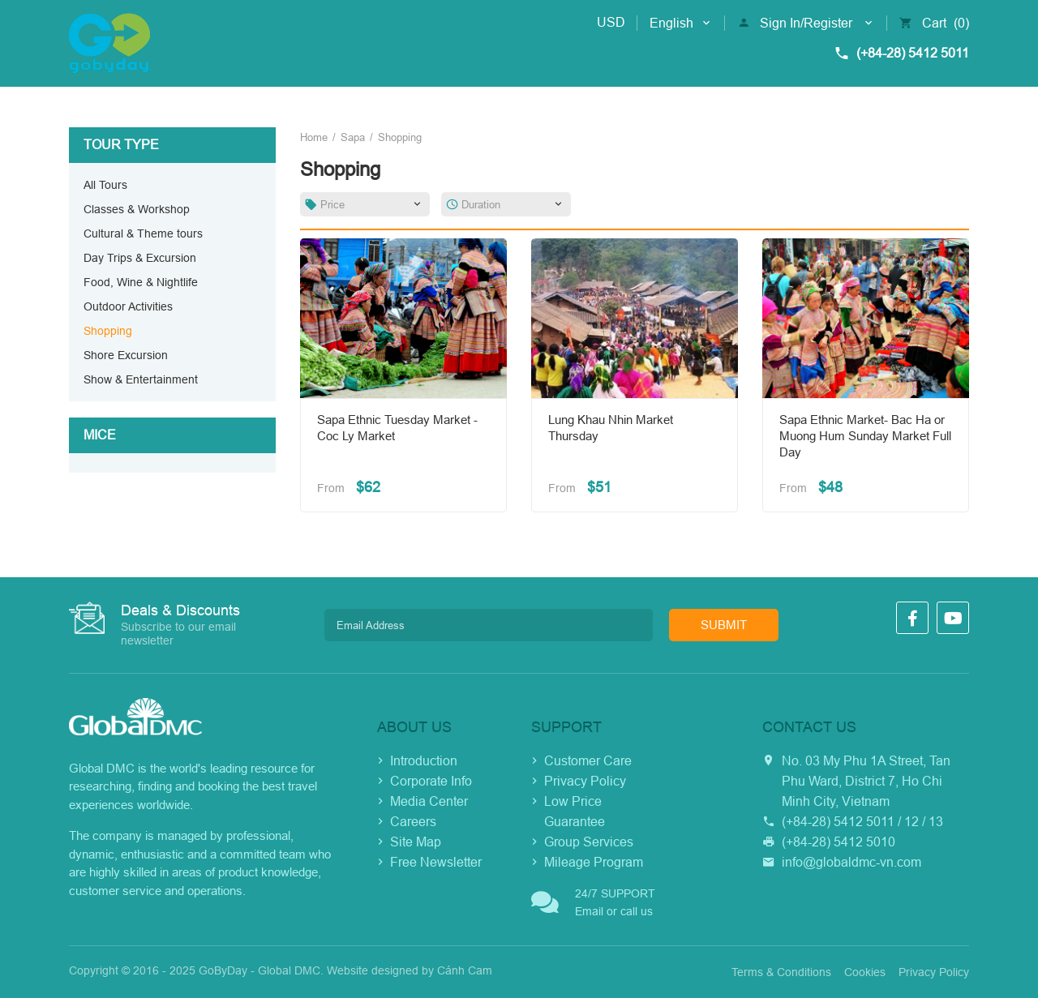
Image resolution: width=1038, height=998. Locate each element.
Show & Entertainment (141, 379)
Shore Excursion (126, 355)
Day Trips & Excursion (140, 257)
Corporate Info (431, 781)
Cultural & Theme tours (143, 233)
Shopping (108, 330)
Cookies (865, 972)
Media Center (429, 801)
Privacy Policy (585, 781)
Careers (413, 822)
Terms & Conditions (781, 972)
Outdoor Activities (128, 306)
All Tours (105, 184)
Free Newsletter (436, 862)
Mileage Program (593, 862)
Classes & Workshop (137, 209)
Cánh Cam (464, 970)
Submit (724, 625)
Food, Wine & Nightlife (141, 282)
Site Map (415, 842)
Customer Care (588, 761)
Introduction (423, 761)
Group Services (588, 842)
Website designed (372, 970)
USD (611, 22)
